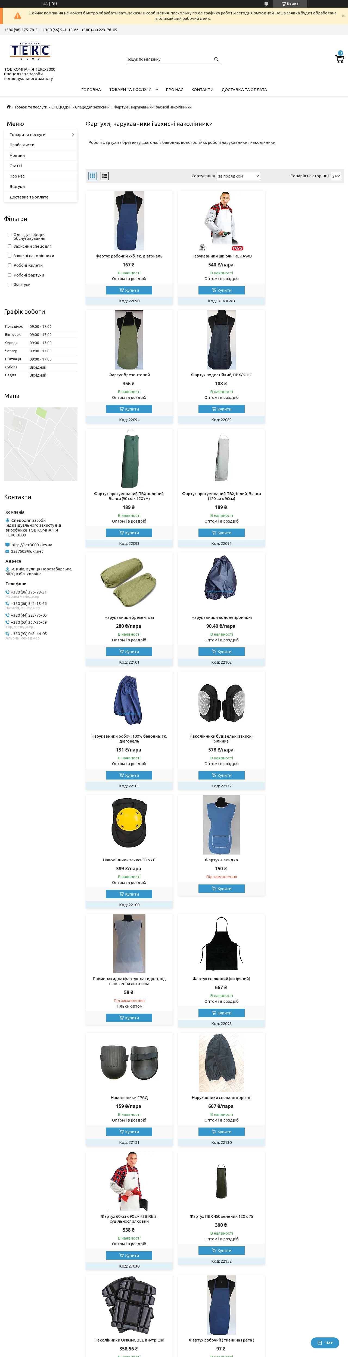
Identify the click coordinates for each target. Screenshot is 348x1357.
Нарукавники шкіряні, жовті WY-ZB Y (215, 1107)
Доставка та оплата (244, 89)
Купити (130, 290)
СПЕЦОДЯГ (61, 107)
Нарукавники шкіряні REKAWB (215, 256)
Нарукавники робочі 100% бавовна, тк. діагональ (302, 501)
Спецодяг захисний (92, 107)
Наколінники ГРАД (302, 746)
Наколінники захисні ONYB (214, 622)
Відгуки (17, 186)
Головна (91, 89)
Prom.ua (200, 1342)
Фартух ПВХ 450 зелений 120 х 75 (302, 864)
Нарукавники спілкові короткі (127, 864)
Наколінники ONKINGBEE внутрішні (127, 988)
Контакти (202, 89)
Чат (325, 1342)
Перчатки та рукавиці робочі (36, 1244)
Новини (17, 155)
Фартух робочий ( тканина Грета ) (214, 988)
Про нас (174, 89)
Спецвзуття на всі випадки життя (127, 1244)
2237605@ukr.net (27, 551)
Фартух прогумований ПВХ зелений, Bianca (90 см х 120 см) (214, 377)
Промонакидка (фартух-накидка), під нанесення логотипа (126, 748)
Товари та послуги (130, 89)
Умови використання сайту (208, 1239)
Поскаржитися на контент (220, 1351)
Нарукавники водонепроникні (215, 498)
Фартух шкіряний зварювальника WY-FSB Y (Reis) (302, 1109)
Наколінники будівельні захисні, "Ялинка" (127, 624)
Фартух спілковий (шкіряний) (214, 746)
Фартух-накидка (302, 622)
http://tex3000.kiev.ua (31, 544)
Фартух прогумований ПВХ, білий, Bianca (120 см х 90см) (302, 377)
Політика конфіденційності (265, 1351)
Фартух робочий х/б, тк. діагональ (127, 256)
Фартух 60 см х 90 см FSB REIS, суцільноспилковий (215, 867)
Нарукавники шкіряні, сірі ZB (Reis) (127, 1107)
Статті (16, 165)
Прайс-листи (22, 144)
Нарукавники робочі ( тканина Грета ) (302, 988)
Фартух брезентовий (302, 256)
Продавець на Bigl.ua (174, 1347)
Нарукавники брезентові (127, 498)
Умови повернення (287, 1239)
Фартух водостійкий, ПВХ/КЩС (127, 374)
